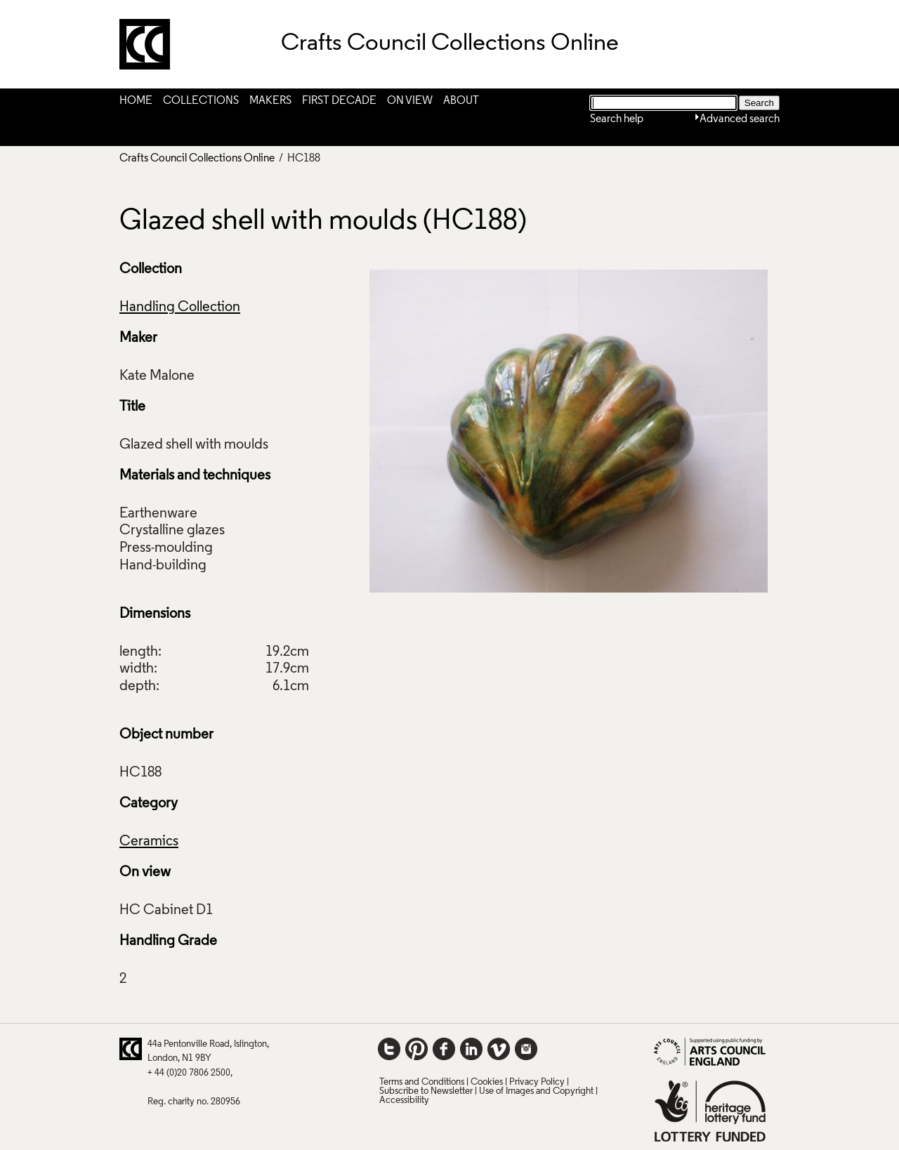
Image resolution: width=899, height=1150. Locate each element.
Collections (201, 101)
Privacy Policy (537, 1082)
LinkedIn (471, 1049)
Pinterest (416, 1049)
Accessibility (404, 1100)
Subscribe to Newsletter (426, 1091)
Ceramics (148, 842)
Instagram (526, 1049)
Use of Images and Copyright (536, 1091)
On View (410, 101)
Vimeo (498, 1049)
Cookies (487, 1082)
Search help (616, 119)
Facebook (444, 1049)
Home (135, 101)
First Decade (339, 101)
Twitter (389, 1049)
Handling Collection (179, 307)
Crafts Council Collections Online (197, 158)
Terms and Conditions (421, 1082)
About (461, 101)
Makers (270, 101)
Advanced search (740, 119)
